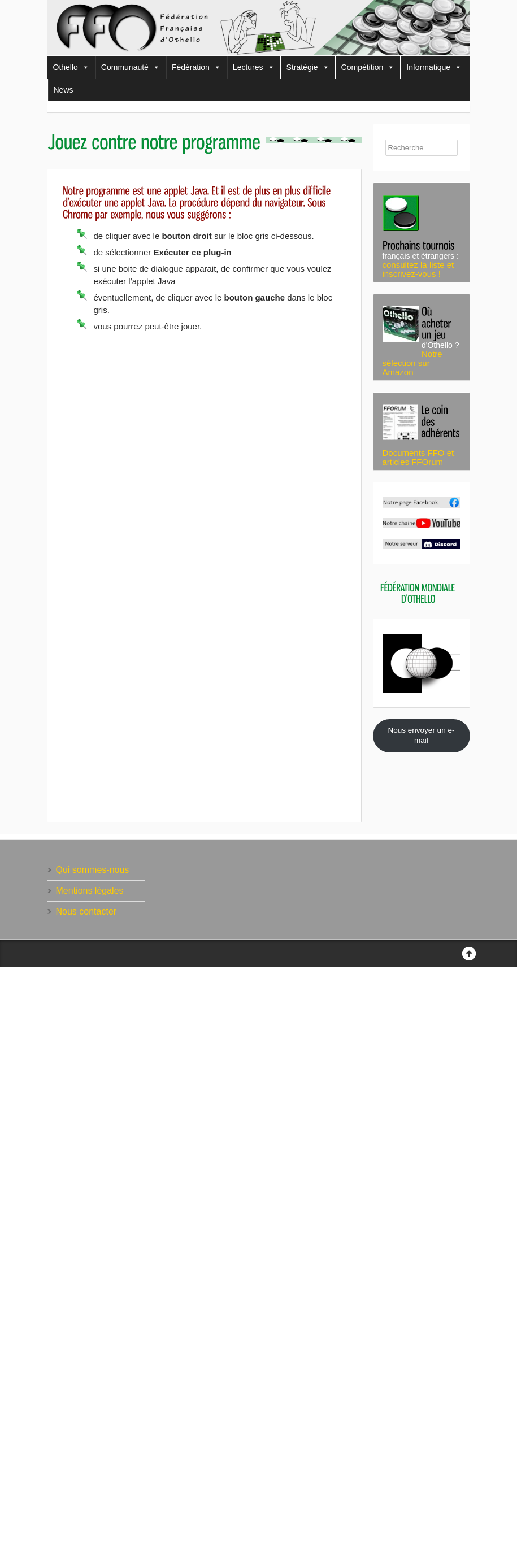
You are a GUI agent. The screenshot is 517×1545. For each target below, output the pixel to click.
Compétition (368, 67)
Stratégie (307, 67)
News (63, 89)
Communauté (130, 67)
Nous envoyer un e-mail (421, 735)
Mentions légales (90, 890)
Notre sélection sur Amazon (412, 363)
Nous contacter (86, 911)
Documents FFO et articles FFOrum (418, 457)
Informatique (434, 67)
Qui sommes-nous (92, 869)
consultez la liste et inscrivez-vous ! (418, 269)
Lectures (254, 67)
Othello (71, 67)
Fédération (196, 67)
